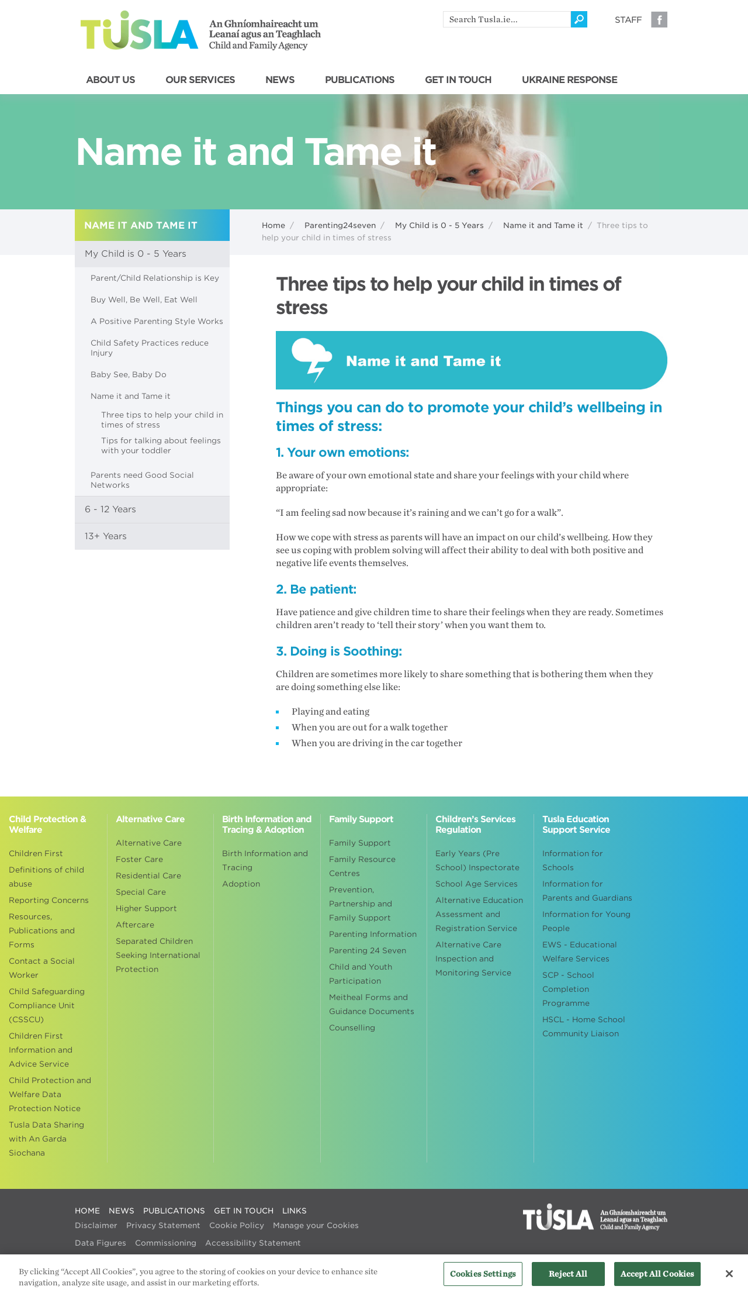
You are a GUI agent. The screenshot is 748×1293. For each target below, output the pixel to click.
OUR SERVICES (200, 80)
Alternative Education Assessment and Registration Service (479, 914)
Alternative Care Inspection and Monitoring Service (473, 958)
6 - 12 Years (110, 509)
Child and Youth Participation (360, 974)
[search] (507, 19)
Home (273, 225)
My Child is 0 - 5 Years (439, 225)
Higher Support (146, 908)
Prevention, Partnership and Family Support (360, 903)
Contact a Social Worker (42, 968)
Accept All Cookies (657, 1278)
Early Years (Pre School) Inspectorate (477, 860)
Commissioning (165, 1243)
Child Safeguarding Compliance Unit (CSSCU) (47, 1005)
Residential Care (148, 875)
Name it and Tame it (543, 225)
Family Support (360, 843)
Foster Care (139, 859)
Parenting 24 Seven (367, 950)
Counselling (352, 1027)
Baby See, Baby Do (129, 374)
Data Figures (100, 1243)
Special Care (141, 892)
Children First (36, 853)
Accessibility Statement (253, 1243)
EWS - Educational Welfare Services (579, 951)
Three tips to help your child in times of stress (162, 420)
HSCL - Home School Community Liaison (583, 1026)
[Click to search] (579, 19)
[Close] (729, 1279)
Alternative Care (149, 843)
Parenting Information (373, 934)
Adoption (241, 884)
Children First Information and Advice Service (40, 1050)
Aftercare (135, 924)
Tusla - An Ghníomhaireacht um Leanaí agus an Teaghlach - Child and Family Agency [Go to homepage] (201, 30)
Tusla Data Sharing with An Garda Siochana (46, 1138)
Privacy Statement (163, 1225)
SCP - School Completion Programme (568, 989)
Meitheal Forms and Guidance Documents (371, 1004)
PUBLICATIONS (359, 80)
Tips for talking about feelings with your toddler (161, 445)
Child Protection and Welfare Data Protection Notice (50, 1094)
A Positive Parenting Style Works (157, 321)
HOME (87, 1210)
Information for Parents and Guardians (587, 891)
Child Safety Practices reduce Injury (150, 348)
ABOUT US (110, 80)
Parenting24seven (340, 225)
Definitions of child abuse (46, 877)
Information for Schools (572, 860)
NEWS (280, 80)
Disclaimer (96, 1225)
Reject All (568, 1278)
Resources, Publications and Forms (42, 930)
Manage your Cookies (316, 1225)
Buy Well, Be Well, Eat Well (144, 299)
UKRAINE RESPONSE (569, 80)
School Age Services (476, 884)
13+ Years (106, 536)
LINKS (294, 1210)
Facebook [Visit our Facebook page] (659, 19)
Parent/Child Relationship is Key (155, 278)
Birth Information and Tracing (265, 860)
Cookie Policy (236, 1225)
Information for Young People (586, 921)
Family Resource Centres (362, 866)
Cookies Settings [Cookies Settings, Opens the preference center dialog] (483, 1278)
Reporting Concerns (49, 900)
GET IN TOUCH (458, 80)
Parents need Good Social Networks (142, 480)
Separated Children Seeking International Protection (158, 955)
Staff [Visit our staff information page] (628, 20)
